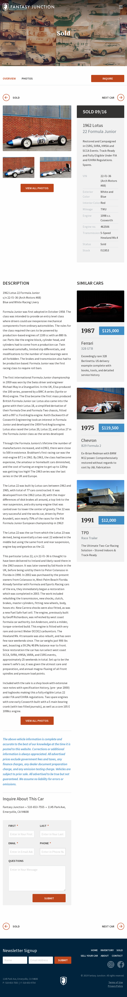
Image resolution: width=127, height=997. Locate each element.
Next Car (113, 97)
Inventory (107, 950)
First (12, 825)
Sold (11, 97)
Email (12, 843)
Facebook (120, 964)
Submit (49, 898)
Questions (16, 861)
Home (94, 950)
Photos (27, 78)
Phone (44, 843)
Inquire (108, 78)
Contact (117, 955)
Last (43, 825)
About (105, 955)
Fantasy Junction (28, 7)
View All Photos (37, 188)
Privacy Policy (115, 986)
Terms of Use (115, 982)
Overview (9, 78)
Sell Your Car (89, 955)
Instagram (110, 964)
